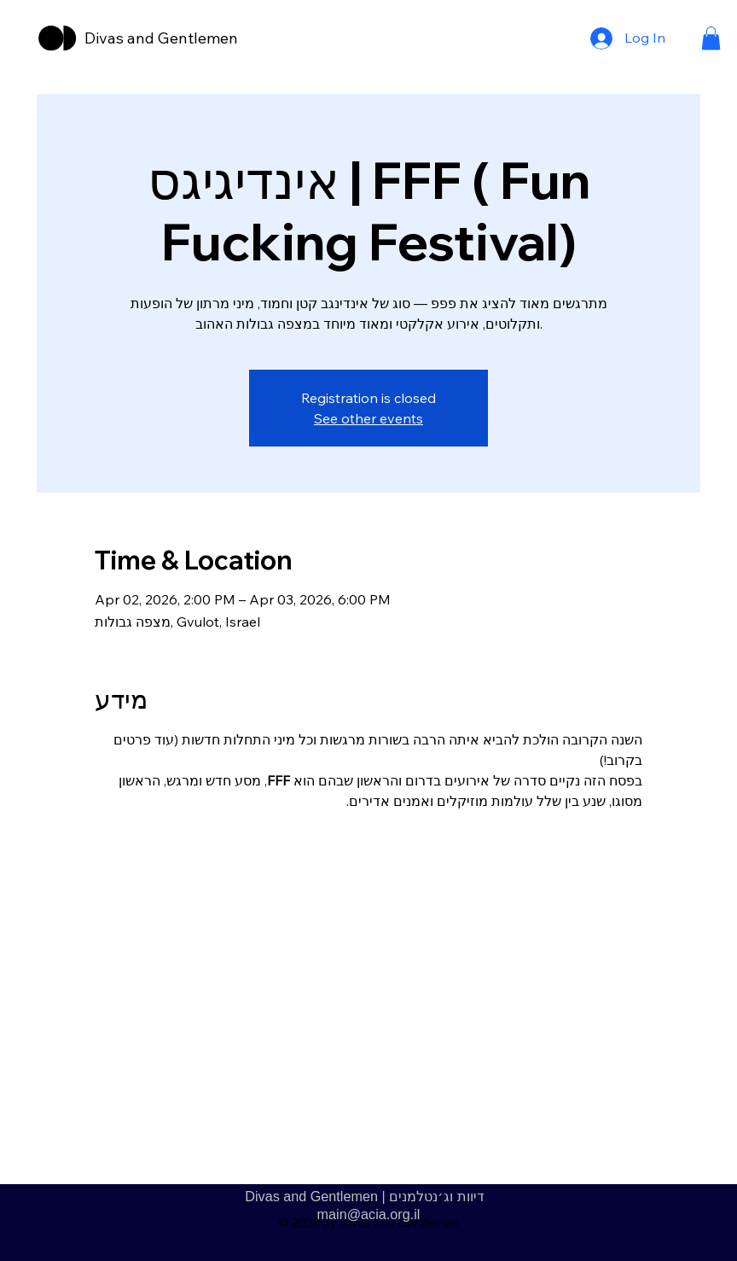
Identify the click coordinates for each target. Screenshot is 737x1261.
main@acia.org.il (369, 1214)
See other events (368, 418)
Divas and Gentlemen (161, 38)
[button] (711, 38)
